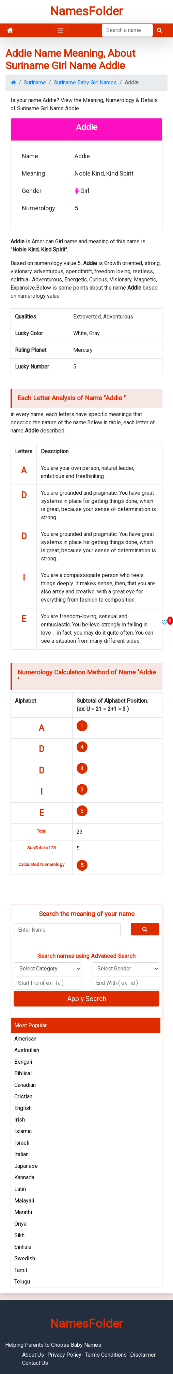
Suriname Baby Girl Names (85, 82)
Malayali (24, 1200)
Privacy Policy (64, 1355)
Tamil (20, 1270)
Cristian (23, 1096)
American (25, 1038)
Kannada (24, 1177)
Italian (21, 1154)
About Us (33, 1355)
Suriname (35, 82)
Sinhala (22, 1247)
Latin (20, 1189)
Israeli (21, 1143)
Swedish (24, 1258)
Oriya (20, 1224)
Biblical (23, 1073)
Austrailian (26, 1050)
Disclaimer (143, 1355)
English (23, 1108)
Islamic (23, 1131)
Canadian (25, 1085)
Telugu (22, 1281)
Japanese (26, 1166)
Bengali (23, 1062)
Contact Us (35, 1363)
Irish (19, 1119)
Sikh (19, 1235)
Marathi (23, 1212)
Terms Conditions (106, 1355)
